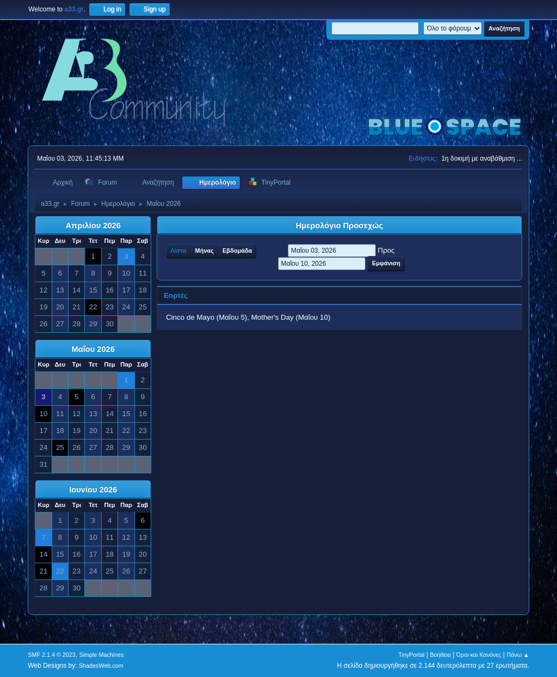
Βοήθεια (440, 654)
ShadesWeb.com (101, 665)
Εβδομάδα (237, 250)
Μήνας (204, 250)
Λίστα (178, 250)
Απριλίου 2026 (93, 225)
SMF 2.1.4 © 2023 (52, 654)
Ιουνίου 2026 (93, 489)
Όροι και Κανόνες (479, 654)
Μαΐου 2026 (92, 349)
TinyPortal (411, 654)
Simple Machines (101, 654)
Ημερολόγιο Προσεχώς (339, 225)
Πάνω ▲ (517, 654)
